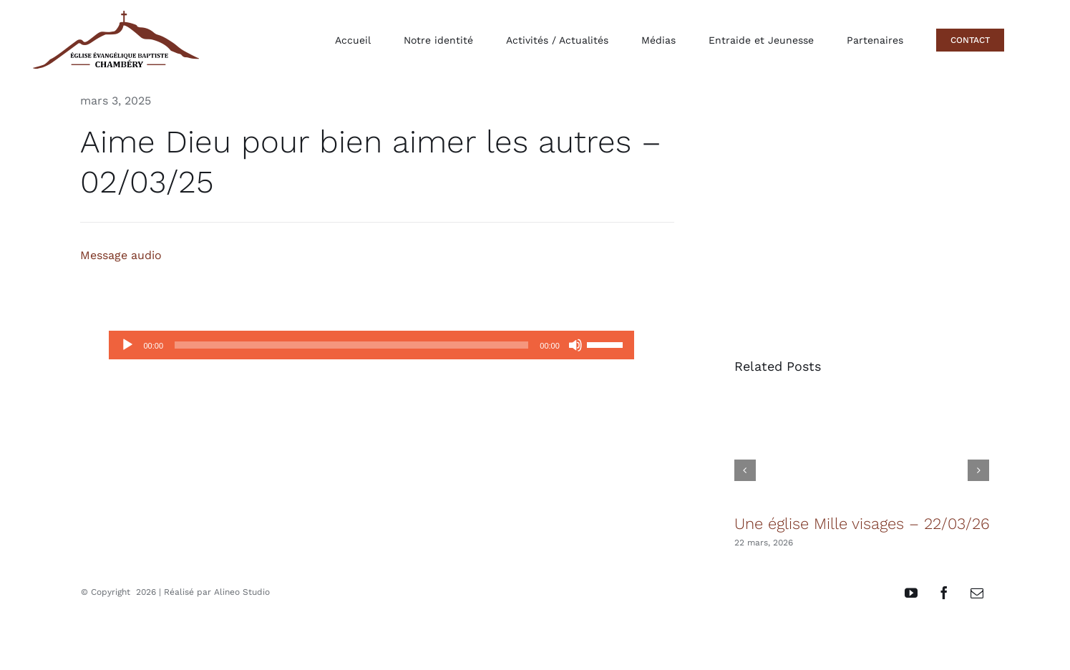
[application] (371, 345)
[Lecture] (127, 345)
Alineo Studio (242, 592)
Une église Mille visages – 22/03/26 (862, 524)
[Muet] (575, 345)
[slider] (351, 345)
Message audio (121, 255)
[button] (745, 470)
